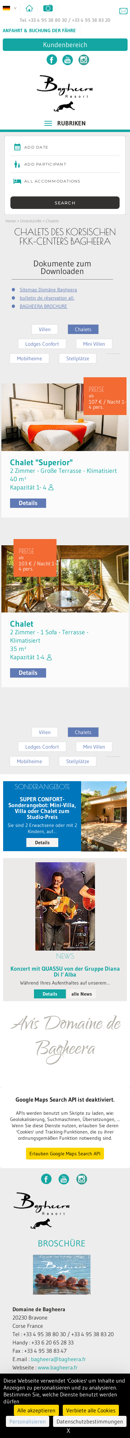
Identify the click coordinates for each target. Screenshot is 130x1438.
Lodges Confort (42, 344)
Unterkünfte (30, 220)
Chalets (52, 220)
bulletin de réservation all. (47, 298)
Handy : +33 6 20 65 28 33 (42, 1342)
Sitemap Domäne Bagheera (48, 289)
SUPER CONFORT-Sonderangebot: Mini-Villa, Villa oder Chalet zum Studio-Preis (42, 807)
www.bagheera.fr (58, 1367)
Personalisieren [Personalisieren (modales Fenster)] (27, 1421)
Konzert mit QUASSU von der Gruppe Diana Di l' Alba (65, 971)
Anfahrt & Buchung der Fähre (39, 30)
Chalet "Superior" (41, 462)
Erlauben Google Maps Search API (65, 1153)
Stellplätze (77, 358)
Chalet (21, 624)
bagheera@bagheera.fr (58, 1359)
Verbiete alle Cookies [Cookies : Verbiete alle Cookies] (90, 1410)
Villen (45, 329)
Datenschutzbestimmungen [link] (90, 1421)
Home (10, 220)
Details (28, 503)
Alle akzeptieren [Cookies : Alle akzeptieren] (36, 1410)
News (65, 956)
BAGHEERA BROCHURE (43, 306)
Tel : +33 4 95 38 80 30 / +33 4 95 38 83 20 (63, 1334)
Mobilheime (29, 358)
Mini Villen (94, 344)
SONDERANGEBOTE (42, 787)
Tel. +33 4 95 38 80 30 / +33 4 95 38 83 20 (65, 20)
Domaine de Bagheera (38, 1309)
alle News (81, 994)
